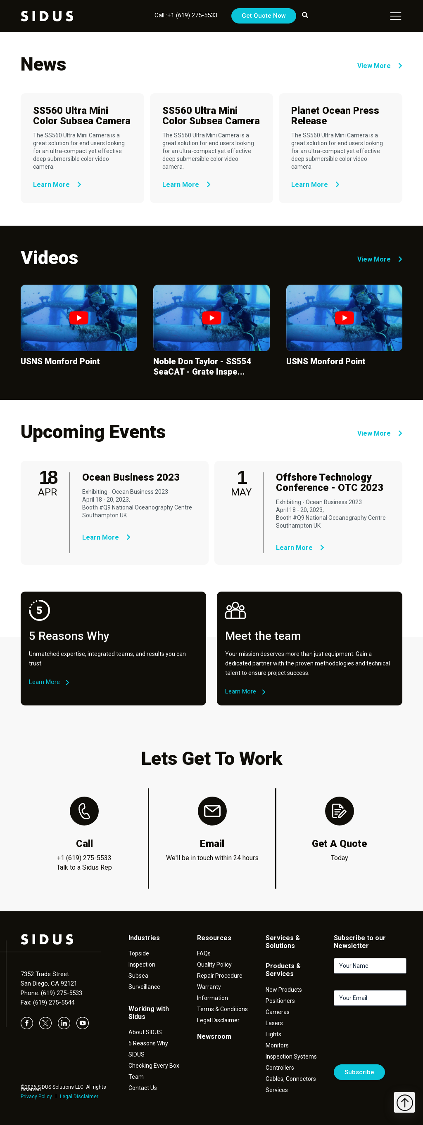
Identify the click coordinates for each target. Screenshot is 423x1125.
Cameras (278, 1012)
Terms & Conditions (222, 1009)
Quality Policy (214, 964)
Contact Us (142, 1088)
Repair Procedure (219, 975)
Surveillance (144, 986)
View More (379, 66)
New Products (284, 989)
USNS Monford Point (60, 361)
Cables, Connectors (291, 1078)
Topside (138, 953)
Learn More (57, 185)
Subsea (138, 975)
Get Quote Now (264, 15)
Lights (273, 1034)
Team (136, 1076)
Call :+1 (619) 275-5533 (185, 15)
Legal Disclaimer (79, 1096)
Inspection (141, 964)
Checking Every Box (153, 1065)
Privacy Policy (36, 1096)
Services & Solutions (283, 942)
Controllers (280, 1067)
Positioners (280, 1001)
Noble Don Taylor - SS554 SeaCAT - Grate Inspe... (202, 366)
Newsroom (214, 1036)
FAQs (204, 953)
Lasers (274, 1023)
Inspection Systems (291, 1056)
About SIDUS (145, 1032)
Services (277, 1090)
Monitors (277, 1045)
